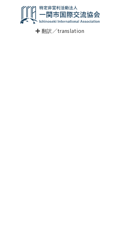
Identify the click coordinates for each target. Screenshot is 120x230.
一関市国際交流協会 (60, 14)
